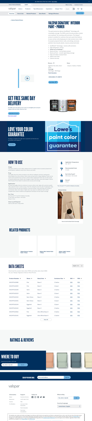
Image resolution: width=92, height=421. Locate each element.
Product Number (15, 278)
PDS (79, 278)
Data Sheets (42, 13)
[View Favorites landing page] (78, 9)
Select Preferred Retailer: (15, 4)
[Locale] (77, 265)
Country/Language (62, 403)
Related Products (31, 13)
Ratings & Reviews (54, 13)
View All (46, 319)
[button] (56, 63)
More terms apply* (12, 116)
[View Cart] (81, 9)
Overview (11, 13)
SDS (72, 278)
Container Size (59, 278)
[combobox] (69, 9)
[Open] (54, 63)
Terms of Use (32, 419)
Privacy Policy (76, 416)
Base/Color (42, 278)
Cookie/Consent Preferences (49, 417)
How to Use (20, 13)
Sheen (29, 278)
